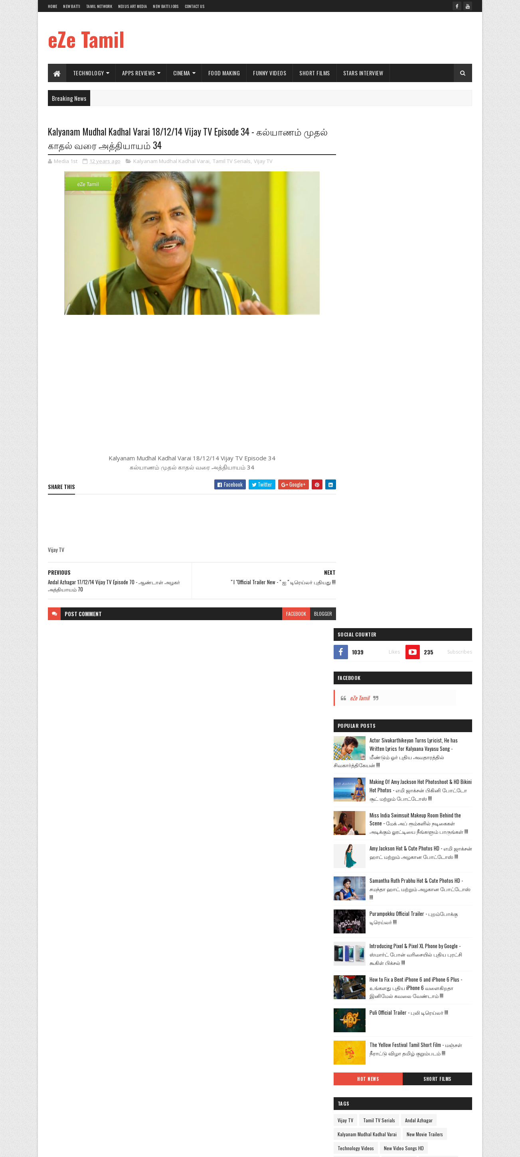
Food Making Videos (407, 681)
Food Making (224, 73)
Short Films (315, 73)
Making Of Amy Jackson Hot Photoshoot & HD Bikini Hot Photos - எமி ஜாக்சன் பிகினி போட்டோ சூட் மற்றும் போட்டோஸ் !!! (426, 285)
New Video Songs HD (415, 653)
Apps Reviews (138, 73)
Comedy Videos (363, 681)
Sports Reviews (363, 737)
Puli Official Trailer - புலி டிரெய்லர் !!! (420, 517)
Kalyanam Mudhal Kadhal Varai (171, 161)
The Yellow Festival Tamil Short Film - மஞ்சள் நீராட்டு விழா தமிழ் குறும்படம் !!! (425, 558)
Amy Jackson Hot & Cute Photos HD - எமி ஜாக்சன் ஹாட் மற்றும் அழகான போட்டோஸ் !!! (422, 360)
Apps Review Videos (368, 667)
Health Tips (398, 723)
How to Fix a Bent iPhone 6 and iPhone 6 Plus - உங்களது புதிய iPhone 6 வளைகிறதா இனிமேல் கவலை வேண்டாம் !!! (426, 492)
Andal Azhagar (430, 626)
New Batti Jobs (165, 6)
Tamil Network (99, 6)
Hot (352, 695)
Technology (88, 73)
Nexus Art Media (132, 6)
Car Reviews (449, 695)
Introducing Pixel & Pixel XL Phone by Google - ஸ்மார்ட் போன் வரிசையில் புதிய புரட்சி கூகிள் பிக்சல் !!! (426, 459)
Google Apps (389, 709)
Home (52, 6)
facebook (291, 613)
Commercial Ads (449, 667)
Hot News (377, 584)
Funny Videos (270, 73)
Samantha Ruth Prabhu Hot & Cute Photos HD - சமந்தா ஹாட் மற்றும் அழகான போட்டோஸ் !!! (426, 393)
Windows (396, 737)
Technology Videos (367, 653)
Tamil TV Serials (232, 161)
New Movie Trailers (436, 639)
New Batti (71, 6)
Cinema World (410, 667)
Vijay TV (263, 161)
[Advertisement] (327, 38)
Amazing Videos (412, 695)
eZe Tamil (86, 38)
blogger (317, 613)
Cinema (181, 73)
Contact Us (195, 6)
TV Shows (358, 709)
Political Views (433, 723)
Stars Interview (363, 73)
